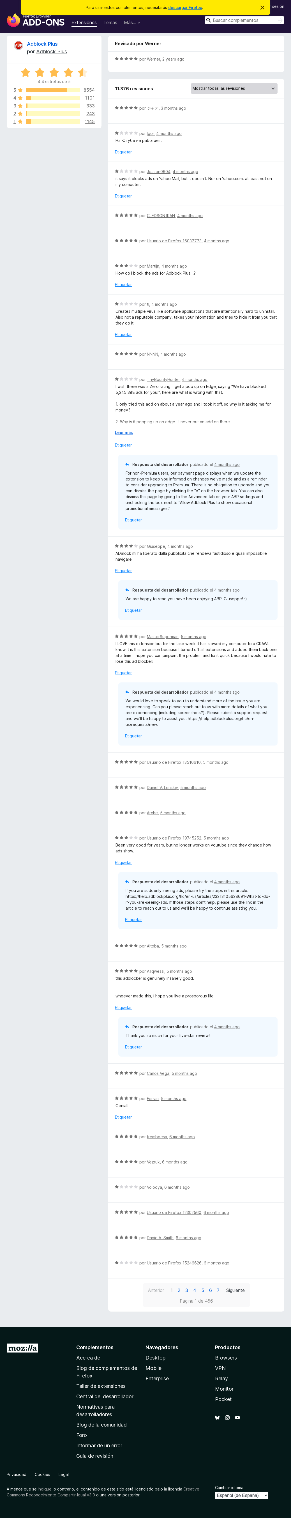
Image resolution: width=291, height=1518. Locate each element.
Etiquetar (123, 152)
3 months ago (173, 108)
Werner (153, 59)
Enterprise (157, 1378)
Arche (152, 812)
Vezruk (153, 1162)
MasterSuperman (163, 636)
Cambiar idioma (229, 1487)
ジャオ (153, 108)
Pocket (223, 1399)
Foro (81, 1435)
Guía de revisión (94, 1456)
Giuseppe (156, 546)
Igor (150, 133)
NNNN (152, 354)
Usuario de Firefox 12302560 (174, 1212)
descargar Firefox (185, 7)
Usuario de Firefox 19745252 (174, 838)
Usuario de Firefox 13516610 (174, 762)
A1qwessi (155, 971)
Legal (64, 1474)
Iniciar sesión (272, 6)
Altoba (153, 946)
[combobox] (244, 20)
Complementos (95, 1347)
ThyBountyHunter (163, 379)
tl (148, 304)
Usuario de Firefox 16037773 (174, 240)
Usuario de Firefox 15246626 (174, 1263)
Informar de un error (99, 1445)
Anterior (156, 1290)
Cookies (42, 1474)
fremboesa (157, 1136)
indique (45, 1489)
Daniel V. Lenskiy (162, 787)
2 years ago (173, 59)
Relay (221, 1378)
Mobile (153, 1368)
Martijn (153, 266)
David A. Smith (160, 1237)
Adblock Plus (42, 44)
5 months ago (193, 636)
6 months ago (182, 1136)
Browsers (226, 1358)
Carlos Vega (158, 1073)
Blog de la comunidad (101, 1425)
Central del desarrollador (104, 1396)
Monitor (224, 1389)
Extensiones (84, 22)
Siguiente (235, 1290)
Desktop (155, 1358)
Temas (110, 22)
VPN (220, 1368)
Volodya (154, 1187)
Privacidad (16, 1474)
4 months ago (169, 133)
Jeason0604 (158, 171)
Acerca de (88, 1358)
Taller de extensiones (101, 1386)
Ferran (153, 1098)
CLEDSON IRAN (161, 215)
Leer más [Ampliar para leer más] (124, 432)
